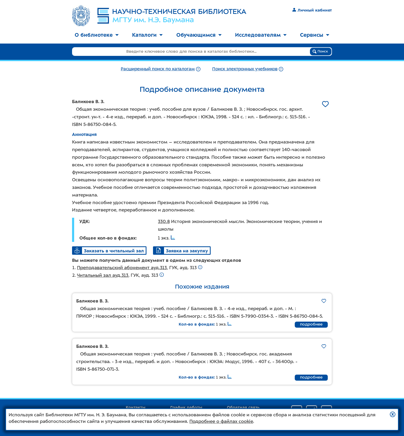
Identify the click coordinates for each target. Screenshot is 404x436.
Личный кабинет (312, 10)
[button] (392, 414)
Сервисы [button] (314, 35)
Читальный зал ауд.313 (102, 275)
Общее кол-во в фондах (107, 238)
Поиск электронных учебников (244, 69)
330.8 (164, 221)
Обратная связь (243, 407)
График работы (186, 407)
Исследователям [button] (261, 35)
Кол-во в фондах (196, 324)
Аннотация (84, 134)
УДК (84, 221)
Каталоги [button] (147, 35)
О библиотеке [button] (97, 35)
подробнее (311, 324)
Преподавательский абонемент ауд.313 (122, 267)
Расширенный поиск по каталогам (158, 69)
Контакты (135, 407)
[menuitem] (96, 35)
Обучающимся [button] (199, 35)
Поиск (320, 51)
